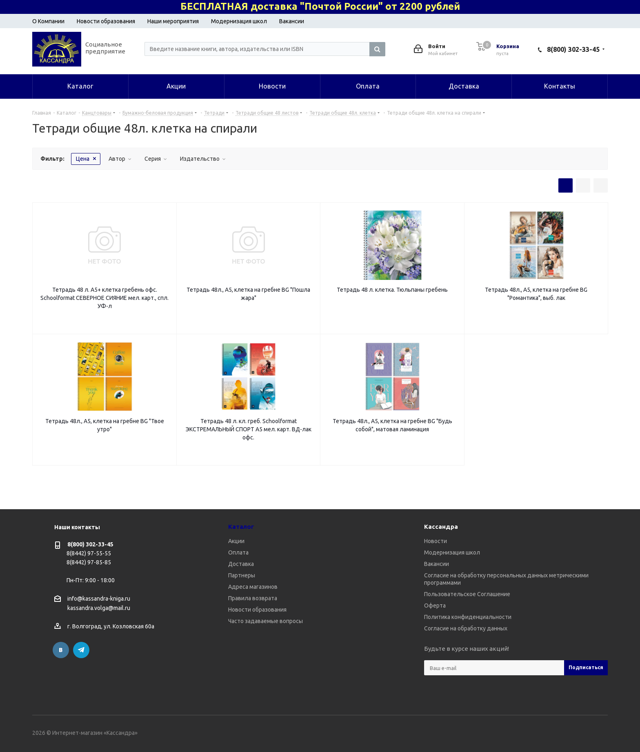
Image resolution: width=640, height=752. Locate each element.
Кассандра (441, 526)
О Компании (48, 21)
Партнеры (241, 575)
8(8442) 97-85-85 (89, 562)
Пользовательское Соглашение (467, 594)
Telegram (81, 650)
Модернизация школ (239, 21)
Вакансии (291, 21)
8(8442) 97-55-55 (89, 553)
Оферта (435, 605)
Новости (435, 541)
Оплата (238, 552)
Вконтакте (61, 650)
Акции (236, 541)
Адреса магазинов (253, 586)
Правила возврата (252, 598)
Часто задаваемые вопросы (265, 621)
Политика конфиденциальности (467, 617)
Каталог (241, 526)
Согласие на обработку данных (465, 628)
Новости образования (106, 21)
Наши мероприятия (173, 21)
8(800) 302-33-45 (573, 49)
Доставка (241, 564)
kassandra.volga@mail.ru (98, 608)
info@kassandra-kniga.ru (98, 598)
